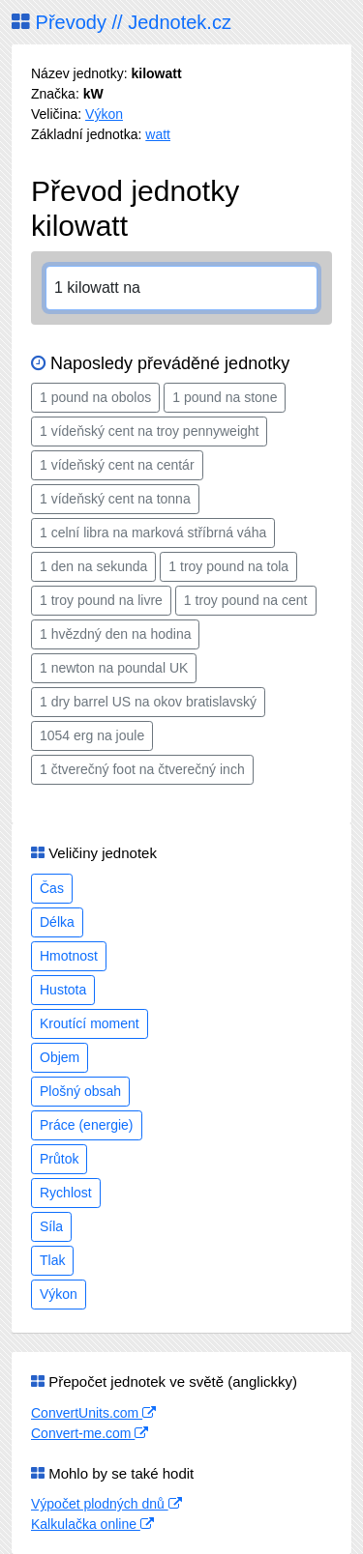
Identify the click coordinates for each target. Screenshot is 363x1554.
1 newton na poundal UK (114, 668)
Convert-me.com (89, 1433)
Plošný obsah (80, 1091)
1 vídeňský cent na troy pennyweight (149, 431)
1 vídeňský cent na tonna (115, 498)
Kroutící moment (89, 1023)
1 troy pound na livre (101, 600)
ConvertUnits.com (93, 1413)
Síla (51, 1226)
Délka (57, 922)
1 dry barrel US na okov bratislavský (148, 701)
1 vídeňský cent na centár (117, 465)
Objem (59, 1057)
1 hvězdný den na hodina (115, 634)
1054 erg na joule (92, 735)
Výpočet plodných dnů (106, 1503)
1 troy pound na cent (246, 600)
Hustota (63, 989)
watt (157, 134)
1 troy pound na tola (228, 566)
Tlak (52, 1260)
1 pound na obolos (95, 397)
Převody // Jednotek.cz (121, 22)
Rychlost (66, 1192)
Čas (52, 888)
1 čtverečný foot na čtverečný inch (142, 769)
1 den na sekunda (93, 566)
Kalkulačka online (92, 1524)
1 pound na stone (224, 397)
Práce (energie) (87, 1125)
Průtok (59, 1158)
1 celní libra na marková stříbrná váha (153, 532)
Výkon (104, 114)
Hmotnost (69, 956)
